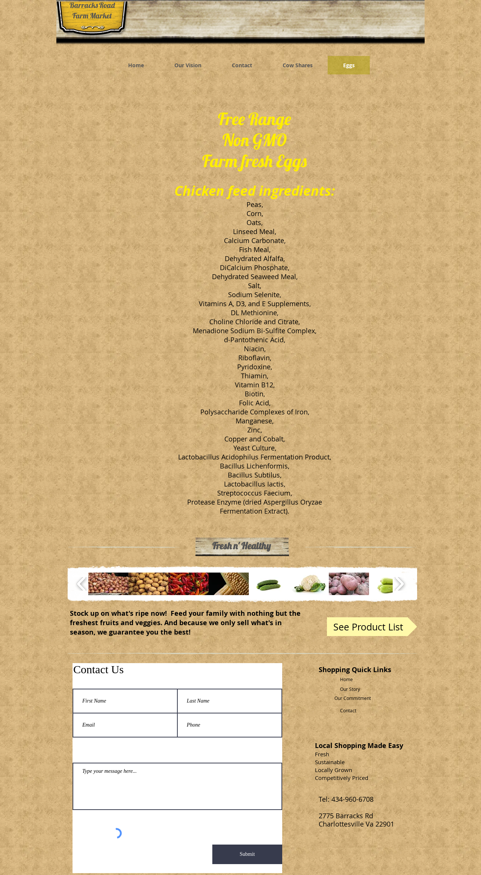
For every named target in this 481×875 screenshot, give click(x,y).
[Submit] (247, 854)
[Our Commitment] (354, 698)
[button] (108, 584)
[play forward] (399, 584)
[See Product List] (372, 626)
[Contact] (354, 710)
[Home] (354, 679)
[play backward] (81, 584)
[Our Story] (354, 689)
